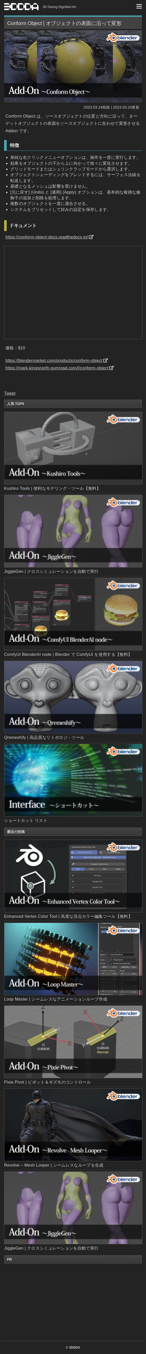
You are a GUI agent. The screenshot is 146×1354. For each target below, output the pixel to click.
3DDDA (74, 1347)
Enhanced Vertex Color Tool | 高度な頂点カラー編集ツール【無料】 (73, 879)
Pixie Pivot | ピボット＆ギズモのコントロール (73, 1044)
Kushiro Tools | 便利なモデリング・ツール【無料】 (52, 488)
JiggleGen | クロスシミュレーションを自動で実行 (51, 571)
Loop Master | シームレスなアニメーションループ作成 (73, 962)
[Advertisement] (73, 1302)
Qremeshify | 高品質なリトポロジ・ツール (44, 737)
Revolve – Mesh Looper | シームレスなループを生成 (73, 1127)
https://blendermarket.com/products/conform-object (53, 360)
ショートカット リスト (25, 820)
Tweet (9, 393)
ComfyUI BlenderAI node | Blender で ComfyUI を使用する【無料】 (68, 654)
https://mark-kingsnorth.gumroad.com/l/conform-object (56, 368)
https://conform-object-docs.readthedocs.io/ (46, 237)
